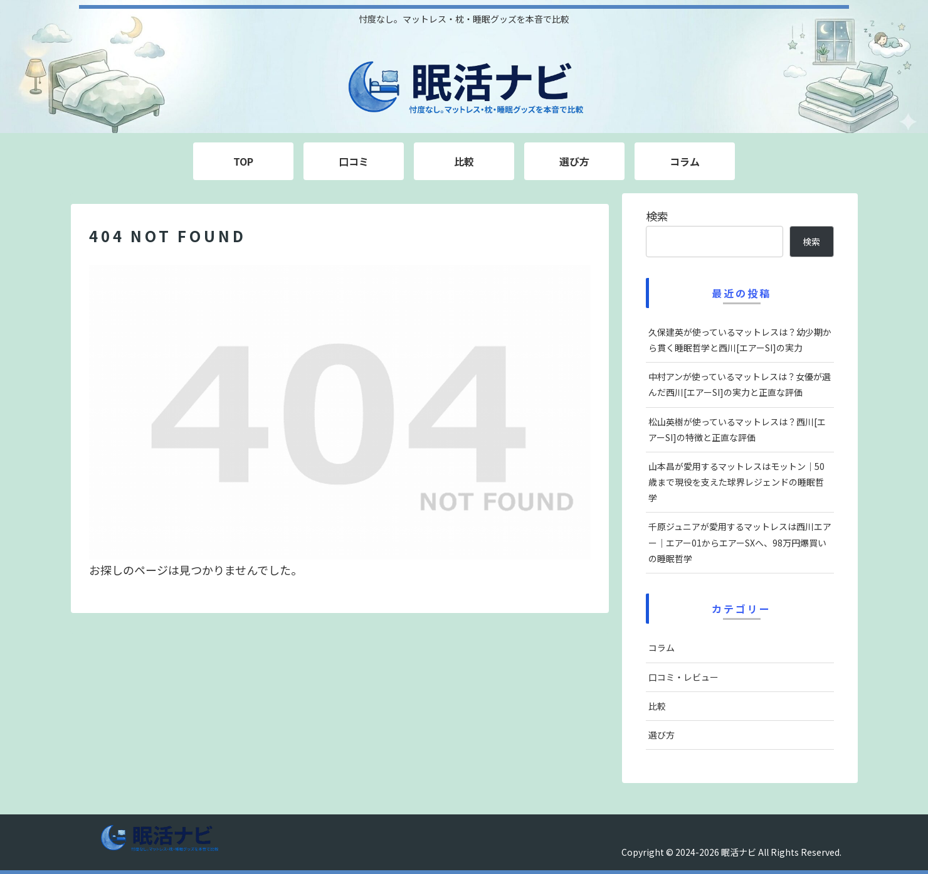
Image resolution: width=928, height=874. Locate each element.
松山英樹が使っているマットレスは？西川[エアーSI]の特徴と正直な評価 (737, 429)
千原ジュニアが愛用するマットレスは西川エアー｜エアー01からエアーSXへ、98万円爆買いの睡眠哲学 (739, 542)
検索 (657, 216)
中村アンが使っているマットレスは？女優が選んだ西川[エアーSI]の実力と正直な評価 (739, 384)
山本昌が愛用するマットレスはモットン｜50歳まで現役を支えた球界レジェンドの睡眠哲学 (736, 482)
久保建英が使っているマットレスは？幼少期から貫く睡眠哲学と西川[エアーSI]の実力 (739, 340)
